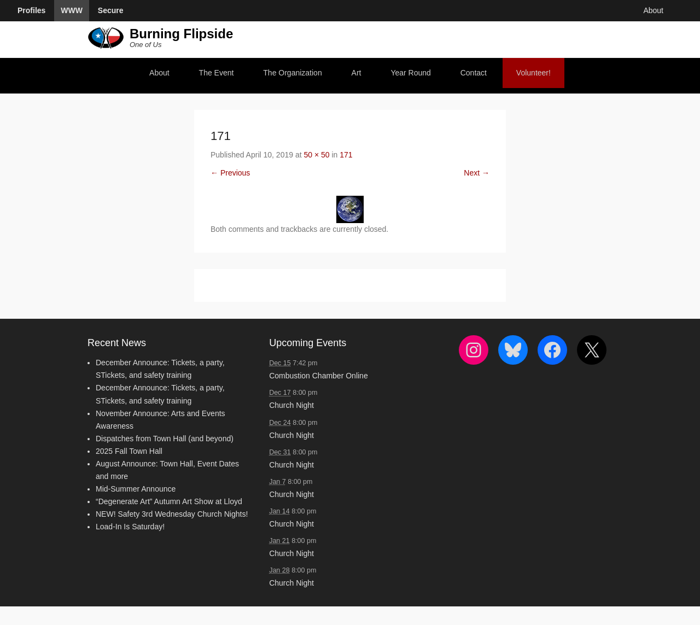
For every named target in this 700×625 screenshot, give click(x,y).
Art (356, 72)
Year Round (410, 72)
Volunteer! (533, 72)
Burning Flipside (181, 33)
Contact (473, 72)
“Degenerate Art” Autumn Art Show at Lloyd (169, 501)
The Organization (292, 72)
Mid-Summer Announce (136, 488)
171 (346, 154)
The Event (216, 72)
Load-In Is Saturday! (130, 526)
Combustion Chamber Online (318, 375)
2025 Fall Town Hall (129, 451)
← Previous (230, 172)
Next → (476, 172)
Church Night (291, 405)
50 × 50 (316, 154)
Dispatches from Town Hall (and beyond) (165, 438)
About (159, 72)
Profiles (31, 10)
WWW (72, 10)
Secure (111, 10)
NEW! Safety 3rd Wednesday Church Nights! (172, 514)
